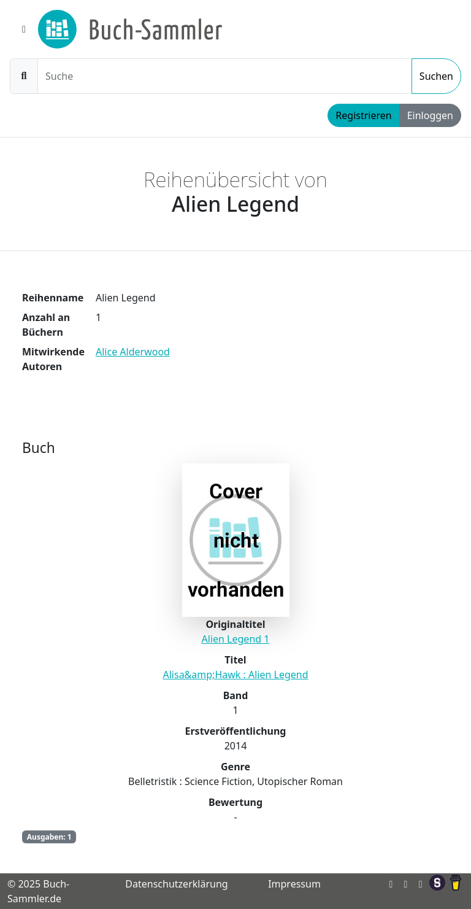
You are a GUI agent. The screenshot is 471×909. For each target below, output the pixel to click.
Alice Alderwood (133, 351)
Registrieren (363, 115)
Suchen (436, 76)
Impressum (294, 884)
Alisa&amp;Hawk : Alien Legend (235, 674)
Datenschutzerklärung (176, 884)
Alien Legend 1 (236, 639)
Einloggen (430, 115)
